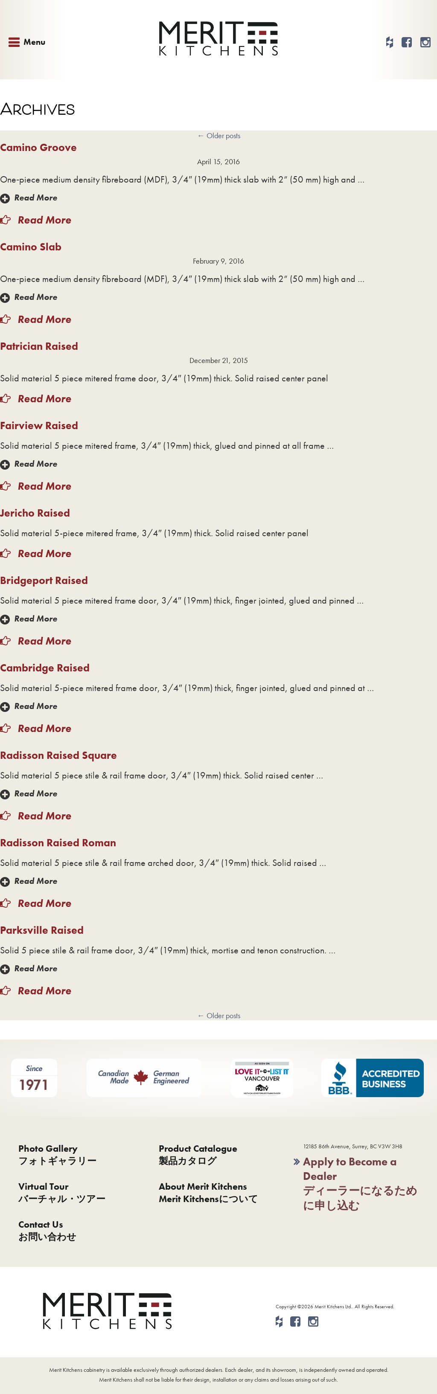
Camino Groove (38, 147)
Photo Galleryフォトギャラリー (57, 1154)
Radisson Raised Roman (58, 843)
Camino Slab (30, 247)
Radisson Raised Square (58, 755)
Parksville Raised (42, 930)
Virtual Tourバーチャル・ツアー (61, 1192)
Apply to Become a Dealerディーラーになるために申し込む (360, 1183)
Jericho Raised (35, 513)
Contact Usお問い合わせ (47, 1230)
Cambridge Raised (45, 668)
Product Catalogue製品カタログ (198, 1154)
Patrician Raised (39, 346)
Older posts (218, 135)
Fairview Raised (39, 425)
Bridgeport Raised (44, 580)
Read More (35, 197)
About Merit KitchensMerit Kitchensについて (208, 1192)
